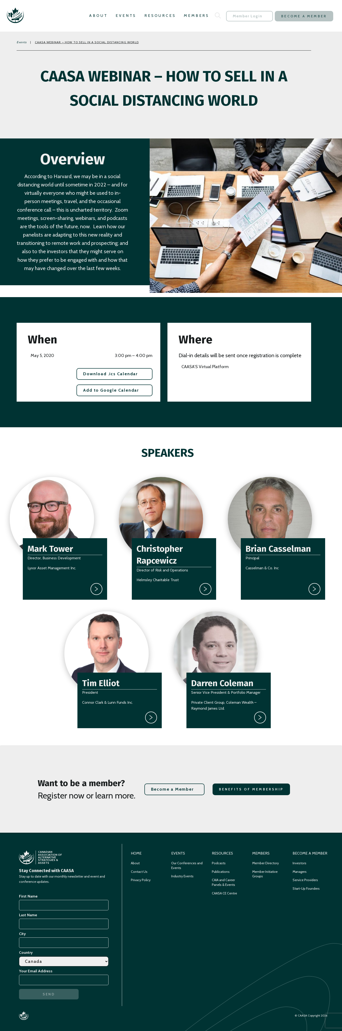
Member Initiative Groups (265, 874)
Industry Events (182, 876)
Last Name (28, 915)
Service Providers (305, 880)
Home (136, 853)
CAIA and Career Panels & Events (223, 882)
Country (26, 952)
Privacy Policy (141, 880)
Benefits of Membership (251, 789)
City (22, 933)
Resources (160, 15)
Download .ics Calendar (110, 373)
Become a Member (304, 16)
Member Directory (265, 863)
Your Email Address (36, 971)
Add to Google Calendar (111, 390)
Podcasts (219, 863)
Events (126, 15)
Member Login (247, 16)
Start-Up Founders (306, 888)
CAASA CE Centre (224, 893)
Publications (221, 871)
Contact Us (139, 871)
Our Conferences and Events (187, 865)
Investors (299, 863)
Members (196, 15)
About (98, 15)
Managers (300, 871)
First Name (28, 896)
